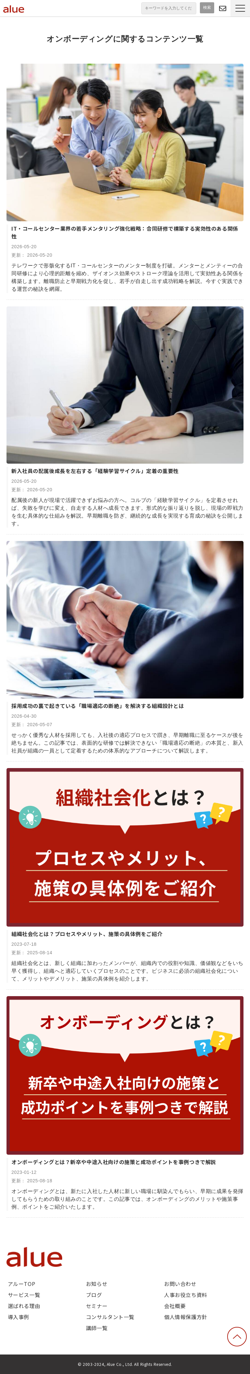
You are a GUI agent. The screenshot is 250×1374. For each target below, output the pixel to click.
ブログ (94, 1295)
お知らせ (96, 1284)
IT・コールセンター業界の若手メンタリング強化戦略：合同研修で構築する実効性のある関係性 (124, 232)
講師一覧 (96, 1328)
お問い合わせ (180, 1284)
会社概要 (175, 1306)
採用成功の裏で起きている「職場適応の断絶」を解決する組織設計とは (97, 706)
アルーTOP (21, 1284)
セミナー (96, 1306)
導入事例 (18, 1317)
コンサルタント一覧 (110, 1317)
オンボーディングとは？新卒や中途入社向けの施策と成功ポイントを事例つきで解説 (113, 1162)
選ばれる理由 (24, 1306)
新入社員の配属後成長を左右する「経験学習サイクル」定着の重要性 (95, 471)
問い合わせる (222, 8)
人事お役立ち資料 (185, 1295)
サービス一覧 (24, 1295)
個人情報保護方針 (185, 1317)
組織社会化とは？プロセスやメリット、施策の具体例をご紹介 (86, 934)
